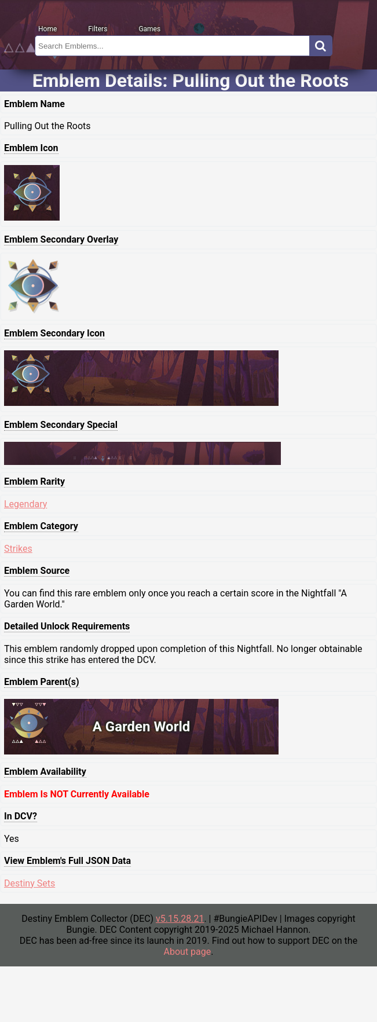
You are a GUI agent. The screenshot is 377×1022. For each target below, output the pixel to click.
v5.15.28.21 (180, 918)
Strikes (18, 548)
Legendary (25, 504)
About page (187, 951)
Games (149, 29)
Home (47, 29)
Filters (97, 29)
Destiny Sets (29, 883)
